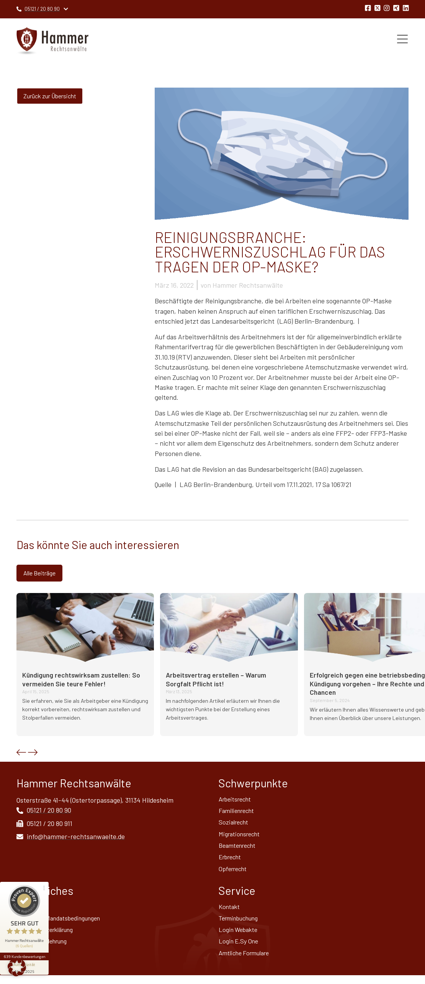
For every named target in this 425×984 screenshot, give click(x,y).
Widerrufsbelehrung (45, 949)
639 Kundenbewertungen (26, 937)
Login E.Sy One (240, 949)
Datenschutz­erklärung (49, 937)
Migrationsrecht (242, 837)
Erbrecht (232, 861)
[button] (21, 753)
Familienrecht (239, 812)
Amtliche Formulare (247, 961)
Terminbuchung (242, 924)
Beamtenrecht (240, 849)
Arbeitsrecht (237, 800)
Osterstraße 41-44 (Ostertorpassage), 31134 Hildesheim (95, 801)
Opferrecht (235, 874)
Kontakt (230, 912)
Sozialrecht (235, 825)
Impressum (32, 912)
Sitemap (28, 961)
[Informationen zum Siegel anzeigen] (26, 948)
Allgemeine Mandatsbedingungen (64, 924)
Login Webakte (240, 937)
